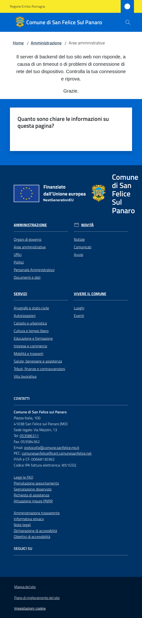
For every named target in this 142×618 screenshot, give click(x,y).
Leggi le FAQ (23, 477)
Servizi (20, 294)
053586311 (29, 436)
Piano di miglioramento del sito (37, 597)
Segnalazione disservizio (33, 489)
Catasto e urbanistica (30, 323)
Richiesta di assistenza (31, 495)
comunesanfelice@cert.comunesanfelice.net (57, 453)
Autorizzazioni (25, 315)
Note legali (22, 525)
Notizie (79, 239)
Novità (87, 225)
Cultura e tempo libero (31, 331)
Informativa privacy (29, 519)
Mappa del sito (25, 587)
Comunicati (82, 247)
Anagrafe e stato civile (31, 308)
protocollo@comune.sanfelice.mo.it (51, 447)
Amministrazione (46, 43)
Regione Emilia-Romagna (27, 6)
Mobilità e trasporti (28, 353)
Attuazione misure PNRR (33, 501)
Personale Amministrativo (34, 270)
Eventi (79, 315)
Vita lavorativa (25, 376)
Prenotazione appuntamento (36, 483)
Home (18, 43)
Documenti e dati (27, 277)
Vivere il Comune (90, 294)
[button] (128, 22)
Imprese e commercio (30, 346)
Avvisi (78, 254)
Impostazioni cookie (30, 608)
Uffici (18, 254)
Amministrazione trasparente (37, 513)
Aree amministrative (30, 247)
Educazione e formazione (33, 338)
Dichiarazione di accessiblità (35, 530)
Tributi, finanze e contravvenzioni (39, 369)
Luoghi (79, 308)
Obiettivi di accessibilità (32, 536)
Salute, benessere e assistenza (38, 361)
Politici (19, 262)
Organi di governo (27, 239)
